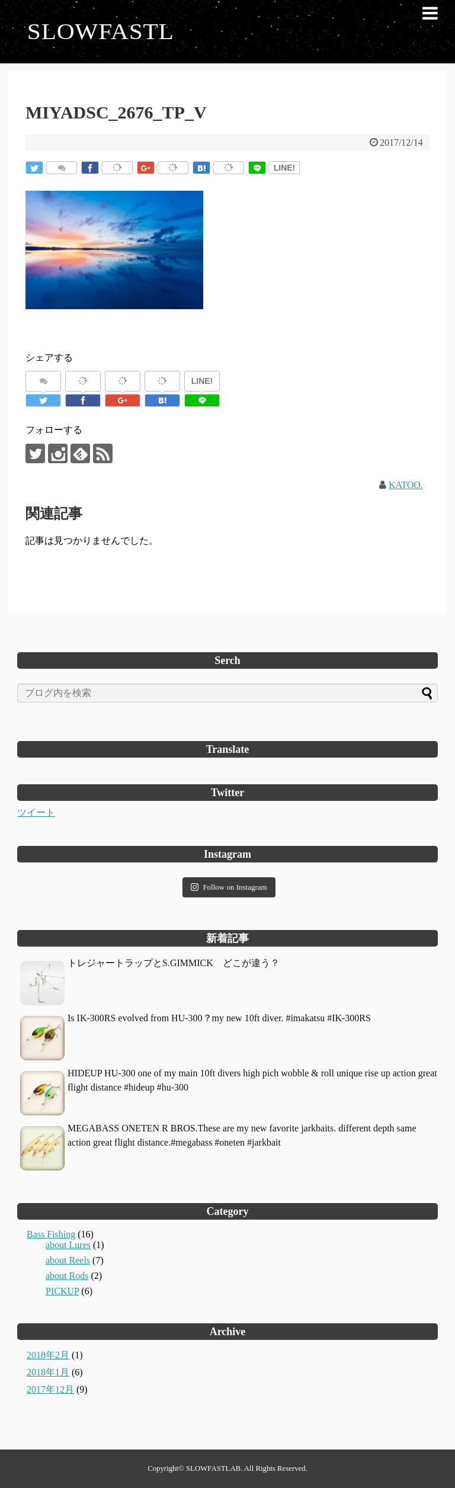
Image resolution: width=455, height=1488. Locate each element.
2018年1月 (48, 1372)
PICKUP (62, 1291)
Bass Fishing (51, 1234)
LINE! (285, 167)
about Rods (67, 1276)
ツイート (36, 812)
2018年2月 (48, 1355)
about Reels (68, 1260)
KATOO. (406, 485)
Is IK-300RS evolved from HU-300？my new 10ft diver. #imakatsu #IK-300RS (219, 1018)
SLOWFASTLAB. (214, 1468)
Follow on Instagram (229, 887)
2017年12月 (50, 1389)
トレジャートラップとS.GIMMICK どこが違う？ (174, 963)
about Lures (68, 1245)
